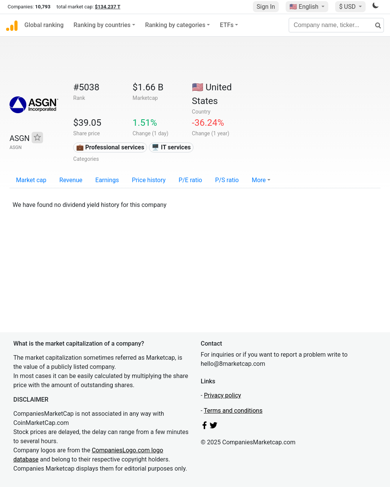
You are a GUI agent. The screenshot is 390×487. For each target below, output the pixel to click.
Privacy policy (222, 395)
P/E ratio (190, 180)
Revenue (71, 180)
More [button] (259, 180)
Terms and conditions (233, 410)
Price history (149, 180)
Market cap (31, 180)
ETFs (226, 25)
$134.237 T (107, 7)
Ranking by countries (102, 25)
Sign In (266, 6)
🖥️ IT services (171, 147)
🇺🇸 (304, 6)
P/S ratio (227, 180)
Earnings (107, 180)
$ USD (348, 6)
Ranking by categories (175, 25)
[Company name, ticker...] (336, 25)
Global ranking (44, 25)
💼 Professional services (110, 147)
